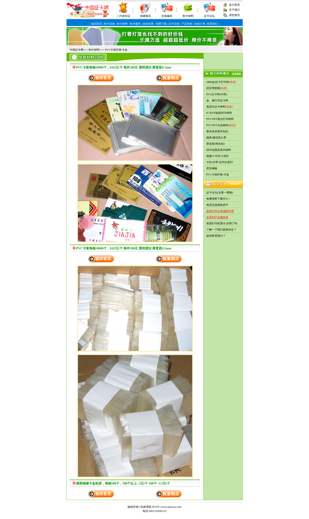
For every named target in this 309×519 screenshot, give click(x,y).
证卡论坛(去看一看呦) (219, 192)
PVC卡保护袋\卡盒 (116, 49)
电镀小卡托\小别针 (217, 156)
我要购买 (145, 16)
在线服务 (166, 16)
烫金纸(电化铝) (215, 143)
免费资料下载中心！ (218, 198)
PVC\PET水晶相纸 (217, 125)
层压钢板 (211, 168)
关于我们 (234, 9)
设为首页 (234, 4)
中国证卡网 (76, 49)
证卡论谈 (173, 23)
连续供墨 (148, 23)
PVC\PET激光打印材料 (220, 119)
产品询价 (186, 23)
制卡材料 (188, 16)
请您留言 (234, 15)
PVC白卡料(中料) (216, 94)
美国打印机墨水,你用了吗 (221, 223)
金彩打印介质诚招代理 (220, 211)
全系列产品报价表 (217, 217)
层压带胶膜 (213, 88)
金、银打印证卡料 (217, 100)
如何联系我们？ (216, 235)
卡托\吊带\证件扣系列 (219, 162)
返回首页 (96, 23)
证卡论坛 (209, 16)
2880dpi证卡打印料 (217, 82)
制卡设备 (109, 23)
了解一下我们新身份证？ (221, 229)
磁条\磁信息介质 (216, 137)
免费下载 (161, 23)
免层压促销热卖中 (217, 205)
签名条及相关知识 (217, 131)
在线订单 (199, 23)
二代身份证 (123, 16)
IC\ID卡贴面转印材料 (219, 112)
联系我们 (212, 23)
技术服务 (135, 23)
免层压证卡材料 (216, 106)
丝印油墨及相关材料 (218, 149)
